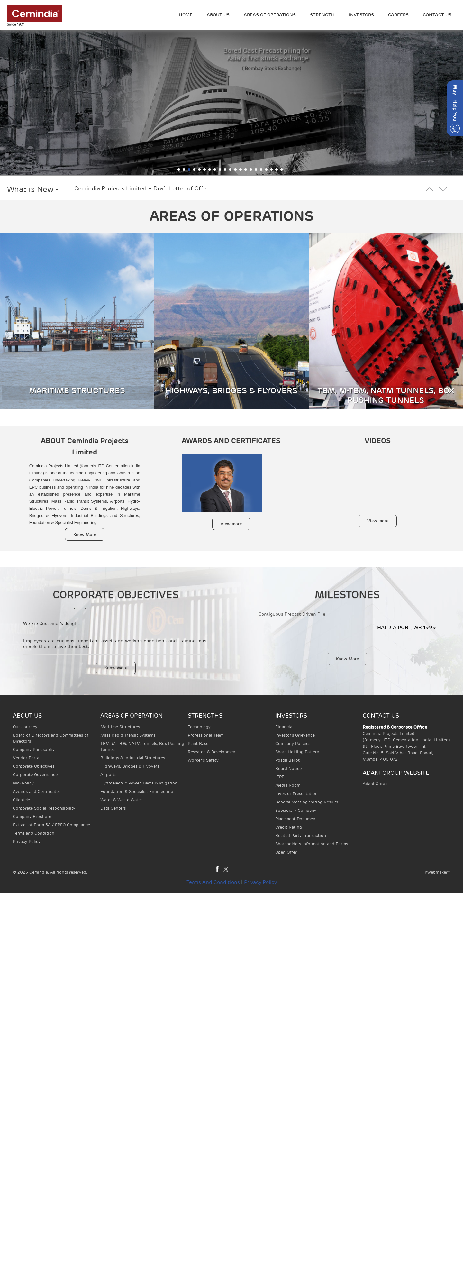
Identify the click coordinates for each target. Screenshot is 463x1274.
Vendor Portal (26, 758)
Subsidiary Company (295, 810)
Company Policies (292, 743)
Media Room (287, 785)
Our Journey (25, 726)
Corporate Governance (35, 774)
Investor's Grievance (295, 735)
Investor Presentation (296, 793)
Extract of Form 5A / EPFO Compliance (51, 825)
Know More (84, 534)
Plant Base (198, 743)
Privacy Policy (27, 841)
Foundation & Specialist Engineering (136, 791)
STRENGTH (322, 15)
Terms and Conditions (213, 882)
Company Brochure (32, 816)
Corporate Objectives (33, 766)
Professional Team (205, 735)
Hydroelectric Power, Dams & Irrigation (138, 783)
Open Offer (286, 852)
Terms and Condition (33, 833)
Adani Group (375, 783)
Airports (108, 774)
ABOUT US (218, 15)
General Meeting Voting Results (306, 802)
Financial (284, 726)
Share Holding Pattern (297, 752)
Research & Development (212, 752)
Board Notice (288, 768)
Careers (398, 15)
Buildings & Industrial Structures (132, 758)
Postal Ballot (287, 760)
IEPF (279, 777)
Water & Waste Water (121, 799)
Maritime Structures (120, 726)
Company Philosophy (34, 749)
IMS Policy (23, 783)
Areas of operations (270, 15)
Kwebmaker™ (437, 872)
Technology (199, 726)
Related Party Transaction (300, 835)
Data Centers (113, 808)
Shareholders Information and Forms (311, 844)
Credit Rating (288, 827)
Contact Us (437, 15)
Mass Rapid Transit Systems (127, 735)
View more (231, 524)
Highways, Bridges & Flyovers (129, 766)
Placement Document (296, 818)
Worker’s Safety (203, 760)
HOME (186, 15)
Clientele (21, 799)
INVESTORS (361, 15)
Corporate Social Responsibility (44, 808)
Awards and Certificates (36, 791)
